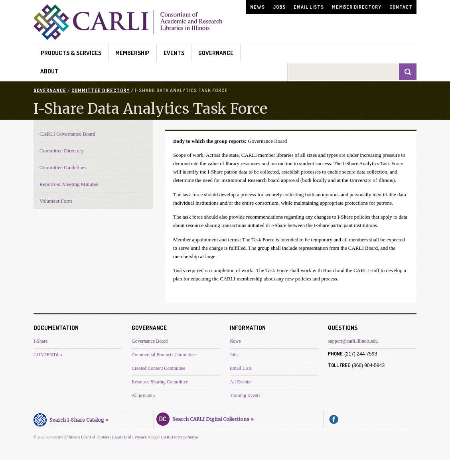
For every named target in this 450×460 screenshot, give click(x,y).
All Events (240, 382)
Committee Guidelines (62, 167)
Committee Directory (100, 90)
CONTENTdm (48, 354)
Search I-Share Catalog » (71, 419)
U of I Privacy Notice (141, 437)
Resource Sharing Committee (160, 382)
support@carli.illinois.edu (353, 341)
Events (174, 53)
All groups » (144, 395)
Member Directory (356, 7)
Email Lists (309, 7)
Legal (116, 437)
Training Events (245, 395)
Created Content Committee (159, 368)
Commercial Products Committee (164, 354)
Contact (400, 7)
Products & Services (71, 53)
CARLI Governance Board (67, 134)
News (257, 7)
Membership (132, 53)
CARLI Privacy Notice (179, 437)
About (49, 71)
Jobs (279, 7)
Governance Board (150, 341)
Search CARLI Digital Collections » (205, 418)
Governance (215, 53)
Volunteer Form (55, 201)
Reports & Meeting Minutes (68, 184)
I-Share (40, 341)
